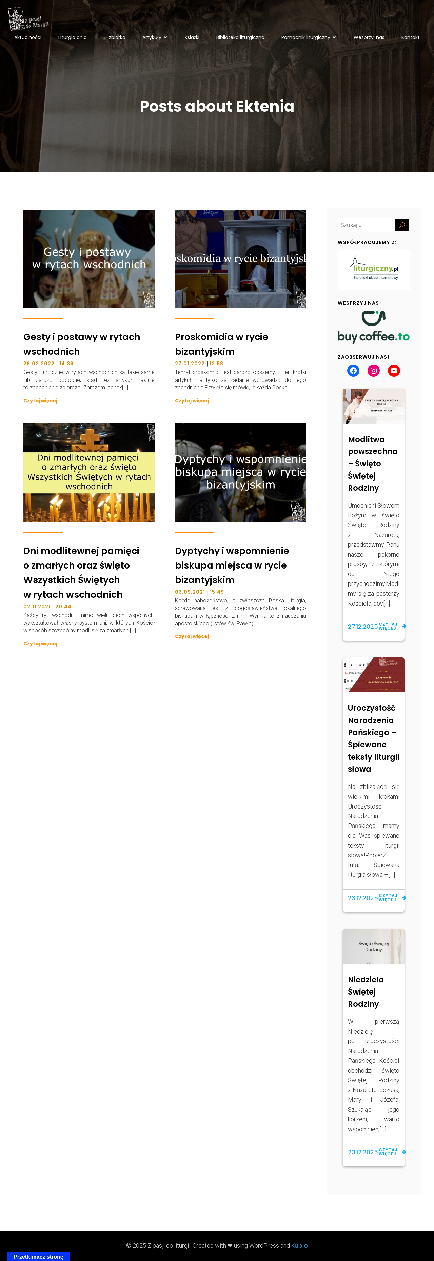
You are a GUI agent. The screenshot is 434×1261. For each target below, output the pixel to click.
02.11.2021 (37, 606)
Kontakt (410, 37)
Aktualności (27, 37)
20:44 (63, 606)
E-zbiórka (114, 37)
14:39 (66, 363)
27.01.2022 (190, 363)
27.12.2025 (363, 626)
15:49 (217, 592)
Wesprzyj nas (369, 37)
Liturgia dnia (72, 37)
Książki (192, 37)
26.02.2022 (39, 363)
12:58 (216, 363)
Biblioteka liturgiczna (240, 37)
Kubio (299, 1245)
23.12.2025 (363, 898)
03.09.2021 (190, 592)
